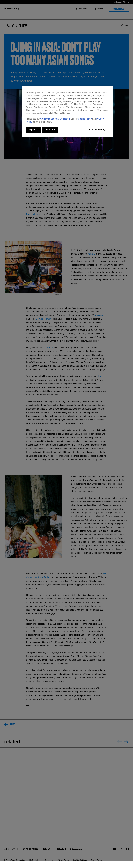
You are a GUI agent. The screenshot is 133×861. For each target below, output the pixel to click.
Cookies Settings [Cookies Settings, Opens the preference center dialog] (97, 129)
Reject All (33, 129)
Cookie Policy (85, 119)
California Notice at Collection (55, 119)
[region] (67, 111)
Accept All (50, 129)
